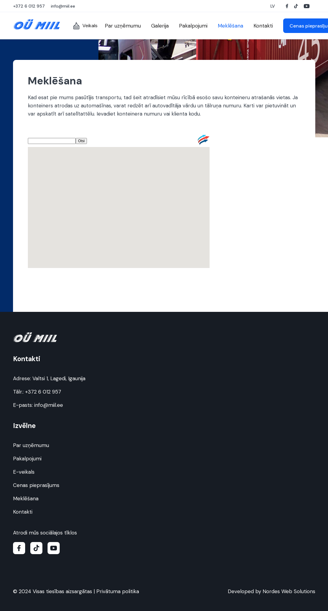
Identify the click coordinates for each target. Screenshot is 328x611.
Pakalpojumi (27, 458)
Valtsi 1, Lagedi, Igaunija (58, 378)
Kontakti (22, 511)
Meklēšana (25, 498)
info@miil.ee (48, 405)
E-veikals (24, 472)
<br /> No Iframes (119, 209)
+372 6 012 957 (43, 391)
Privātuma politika (117, 591)
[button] (273, 6)
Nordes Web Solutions (289, 591)
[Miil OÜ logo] (36, 24)
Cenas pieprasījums (36, 485)
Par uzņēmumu (31, 445)
